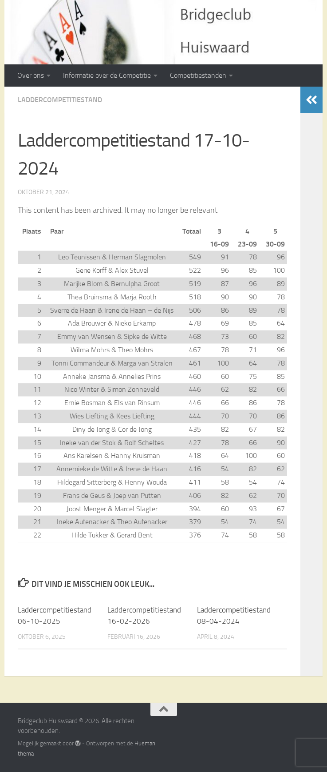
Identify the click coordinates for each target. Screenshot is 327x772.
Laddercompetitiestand (60, 100)
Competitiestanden (198, 75)
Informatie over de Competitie (107, 75)
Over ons (30, 75)
